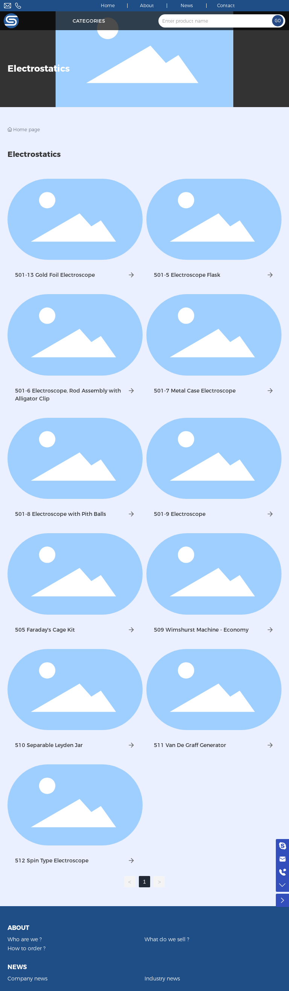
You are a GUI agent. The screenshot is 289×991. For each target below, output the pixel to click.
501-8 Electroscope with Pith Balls (60, 514)
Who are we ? (25, 939)
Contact (226, 5)
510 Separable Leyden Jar (49, 745)
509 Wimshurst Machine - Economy (201, 629)
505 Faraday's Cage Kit (45, 629)
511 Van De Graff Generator (190, 745)
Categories (89, 21)
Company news (27, 978)
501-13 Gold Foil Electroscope (55, 275)
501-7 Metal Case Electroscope (195, 390)
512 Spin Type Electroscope (51, 860)
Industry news (162, 978)
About (147, 5)
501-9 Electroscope (179, 514)
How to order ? (27, 948)
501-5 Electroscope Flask (187, 275)
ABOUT (18, 927)
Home (108, 5)
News (187, 5)
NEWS (17, 967)
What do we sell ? (166, 939)
